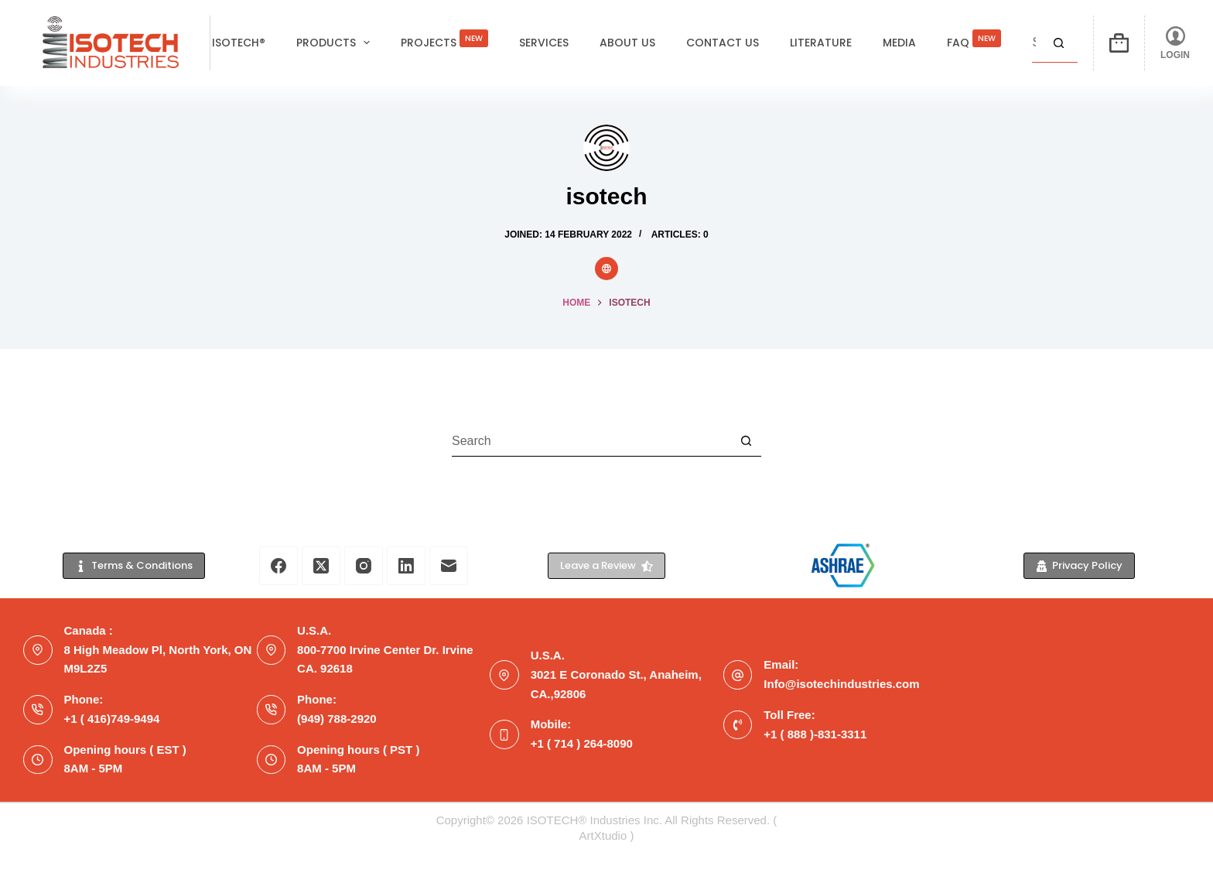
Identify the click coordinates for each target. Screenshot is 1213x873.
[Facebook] (278, 565)
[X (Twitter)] (321, 565)
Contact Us (722, 42)
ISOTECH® (238, 42)
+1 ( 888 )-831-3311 (815, 734)
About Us (627, 42)
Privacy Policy (1079, 565)
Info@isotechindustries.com (841, 683)
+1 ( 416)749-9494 (112, 718)
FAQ (974, 38)
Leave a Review (606, 565)
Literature (821, 42)
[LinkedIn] (406, 565)
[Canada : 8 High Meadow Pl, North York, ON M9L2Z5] (38, 650)
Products (336, 42)
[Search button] (1058, 43)
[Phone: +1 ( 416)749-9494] (38, 709)
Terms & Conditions (134, 565)
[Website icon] (606, 268)
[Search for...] (1035, 43)
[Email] (448, 565)
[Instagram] (363, 565)
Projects (444, 38)
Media (899, 42)
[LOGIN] (1175, 43)
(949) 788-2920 (337, 718)
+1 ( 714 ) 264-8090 (582, 743)
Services (544, 42)
